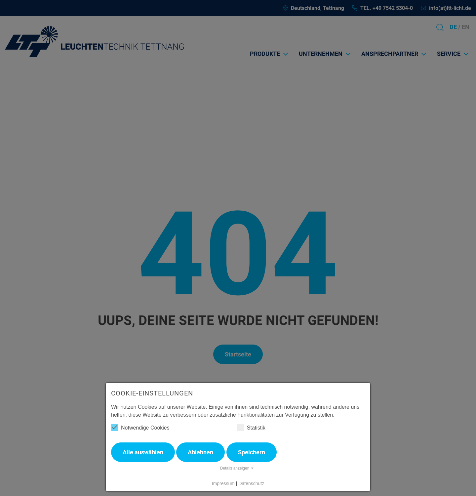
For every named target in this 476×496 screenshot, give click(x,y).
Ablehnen (200, 452)
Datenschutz (251, 483)
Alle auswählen (143, 452)
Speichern (251, 452)
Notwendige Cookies (140, 427)
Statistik (251, 427)
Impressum (223, 483)
